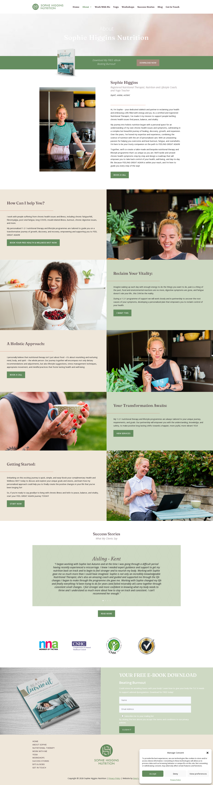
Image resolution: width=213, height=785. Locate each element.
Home (76, 7)
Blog (160, 7)
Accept (152, 773)
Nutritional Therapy (43, 748)
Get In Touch (172, 7)
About (85, 7)
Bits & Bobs (38, 764)
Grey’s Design (139, 778)
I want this (122, 313)
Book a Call (120, 175)
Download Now (148, 62)
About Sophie (39, 744)
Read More (106, 613)
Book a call (16, 374)
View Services (123, 433)
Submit (127, 730)
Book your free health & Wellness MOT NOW (33, 242)
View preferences (198, 773)
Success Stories (145, 7)
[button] (207, 752)
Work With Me (102, 7)
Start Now (16, 503)
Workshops (128, 7)
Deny (175, 773)
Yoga (116, 7)
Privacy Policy (175, 780)
